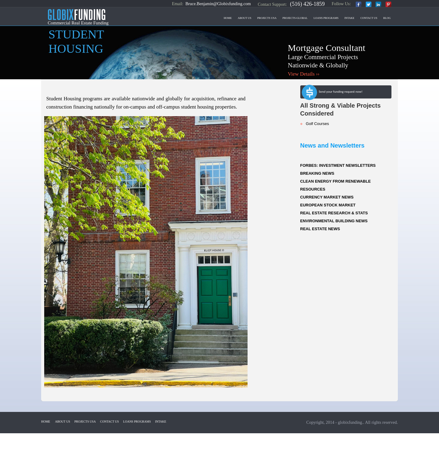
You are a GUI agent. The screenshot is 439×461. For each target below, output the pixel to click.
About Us (245, 18)
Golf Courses (314, 123)
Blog (387, 18)
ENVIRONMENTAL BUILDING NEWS (334, 221)
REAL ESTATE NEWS (320, 229)
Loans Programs (326, 18)
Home (228, 18)
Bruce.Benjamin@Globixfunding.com (218, 4)
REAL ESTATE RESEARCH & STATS (334, 213)
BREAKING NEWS (317, 173)
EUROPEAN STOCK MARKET (328, 205)
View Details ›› (303, 74)
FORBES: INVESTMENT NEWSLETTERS (338, 165)
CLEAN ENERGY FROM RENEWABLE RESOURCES (335, 185)
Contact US (368, 18)
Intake (349, 18)
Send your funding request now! (332, 92)
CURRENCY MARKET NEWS (327, 197)
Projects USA (267, 18)
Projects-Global (295, 18)
